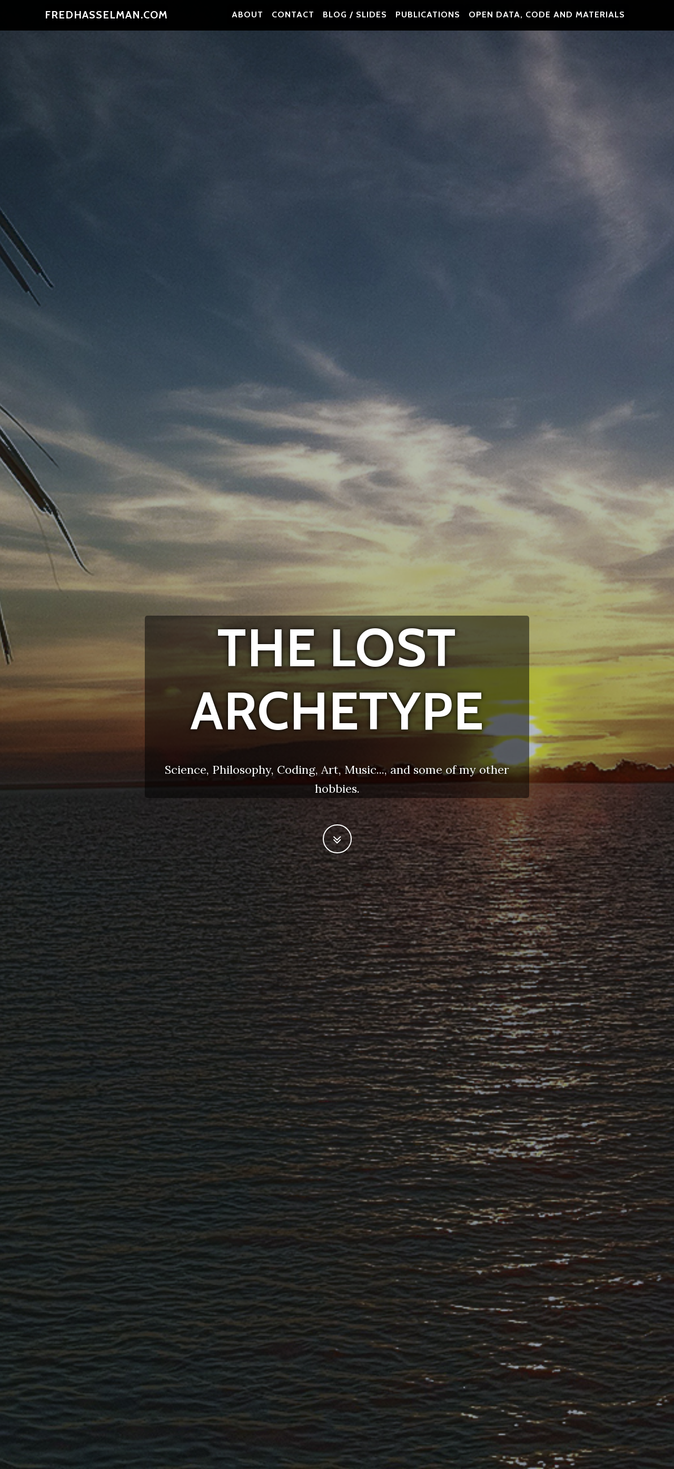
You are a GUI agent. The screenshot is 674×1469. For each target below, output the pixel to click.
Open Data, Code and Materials (547, 21)
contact (293, 21)
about (247, 21)
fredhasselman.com (106, 21)
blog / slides (355, 21)
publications (427, 21)
